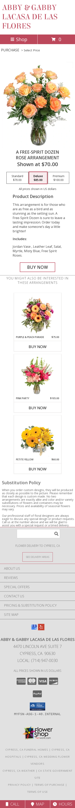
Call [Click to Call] (12, 804)
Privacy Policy (19, 785)
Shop (18, 39)
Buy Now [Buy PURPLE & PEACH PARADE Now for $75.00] (38, 346)
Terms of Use (37, 792)
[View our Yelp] (41, 629)
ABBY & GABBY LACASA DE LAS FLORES (29, 17)
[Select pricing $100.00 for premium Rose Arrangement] (58, 178)
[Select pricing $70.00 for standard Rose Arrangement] (17, 178)
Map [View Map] (37, 804)
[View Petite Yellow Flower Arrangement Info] (37, 436)
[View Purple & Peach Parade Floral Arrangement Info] (37, 314)
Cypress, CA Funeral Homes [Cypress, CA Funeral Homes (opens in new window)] (26, 749)
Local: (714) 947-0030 (37, 660)
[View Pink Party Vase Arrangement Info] (37, 375)
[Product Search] (38, 533)
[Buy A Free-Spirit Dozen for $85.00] (37, 267)
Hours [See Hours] (62, 804)
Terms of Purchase (49, 785)
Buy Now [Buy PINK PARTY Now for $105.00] (38, 407)
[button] (37, 706)
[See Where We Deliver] (37, 557)
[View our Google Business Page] (34, 629)
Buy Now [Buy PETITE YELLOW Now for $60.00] (38, 469)
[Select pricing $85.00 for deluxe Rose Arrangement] (38, 178)
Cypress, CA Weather (19, 770)
